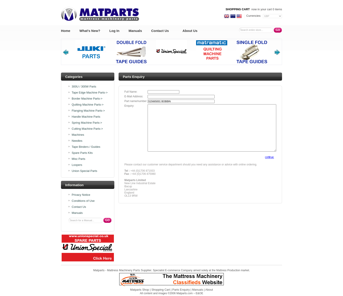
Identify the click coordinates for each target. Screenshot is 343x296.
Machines (78, 134)
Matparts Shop (139, 289)
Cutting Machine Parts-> (87, 128)
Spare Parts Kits (82, 152)
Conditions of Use (83, 200)
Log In (114, 31)
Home (65, 31)
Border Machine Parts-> (87, 98)
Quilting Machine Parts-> (88, 104)
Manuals (135, 31)
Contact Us (160, 31)
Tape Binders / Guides (86, 146)
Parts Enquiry (181, 289)
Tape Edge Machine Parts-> (90, 92)
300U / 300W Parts (84, 86)
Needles (77, 140)
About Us (189, 31)
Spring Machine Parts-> (87, 122)
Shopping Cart (160, 289)
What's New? (89, 31)
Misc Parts (78, 159)
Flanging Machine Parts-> (88, 110)
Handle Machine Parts (86, 116)
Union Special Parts (84, 171)
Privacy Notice (81, 194)
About (209, 289)
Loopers (77, 165)
